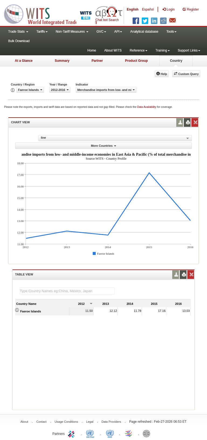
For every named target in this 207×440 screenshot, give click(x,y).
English (132, 9)
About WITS (113, 50)
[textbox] (67, 291)
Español (148, 9)
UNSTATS (110, 433)
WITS (54, 13)
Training (163, 50)
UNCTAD (91, 433)
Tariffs (42, 31)
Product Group (136, 61)
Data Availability (147, 106)
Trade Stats (18, 31)
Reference (138, 50)
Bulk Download (19, 41)
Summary (62, 61)
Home (92, 50)
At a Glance (24, 61)
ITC (72, 433)
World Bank (147, 433)
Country (176, 61)
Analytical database (144, 31)
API (118, 31)
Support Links (189, 50)
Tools (171, 31)
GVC (101, 31)
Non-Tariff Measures (72, 31)
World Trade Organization (128, 433)
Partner (97, 61)
